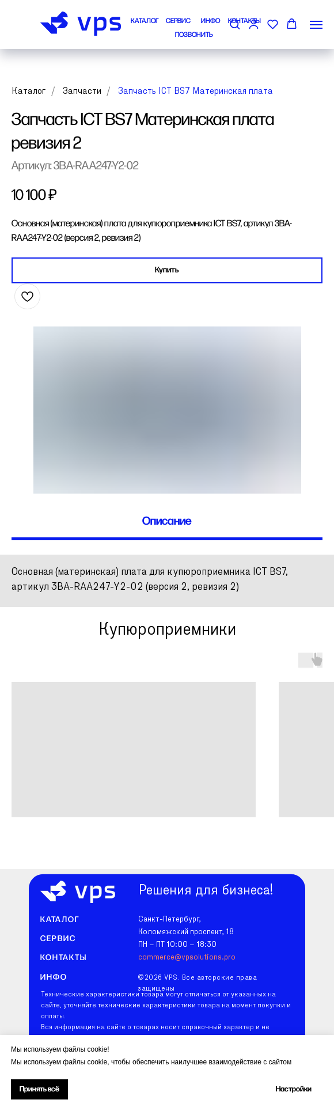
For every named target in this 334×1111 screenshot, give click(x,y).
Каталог (29, 91)
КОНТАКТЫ (244, 21)
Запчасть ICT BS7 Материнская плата (195, 91)
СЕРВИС (178, 21)
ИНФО (210, 21)
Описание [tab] (167, 521)
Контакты (63, 957)
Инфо (53, 977)
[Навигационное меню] (316, 25)
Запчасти (82, 91)
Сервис (58, 938)
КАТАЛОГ (145, 21)
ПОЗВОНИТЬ (194, 35)
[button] (272, 23)
